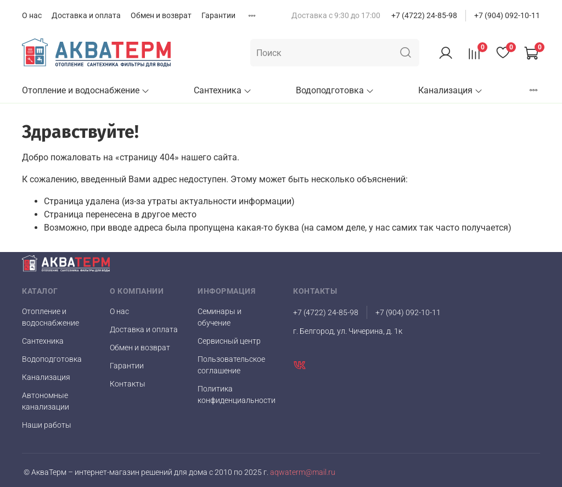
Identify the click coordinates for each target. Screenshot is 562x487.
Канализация (450, 90)
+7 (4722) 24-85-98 (424, 15)
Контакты (127, 383)
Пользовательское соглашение (231, 365)
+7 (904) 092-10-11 (507, 15)
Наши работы (46, 425)
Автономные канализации (45, 401)
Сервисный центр (229, 341)
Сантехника (223, 90)
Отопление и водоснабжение (86, 90)
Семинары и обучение (219, 317)
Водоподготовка (335, 90)
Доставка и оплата (86, 15)
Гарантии (218, 15)
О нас (32, 15)
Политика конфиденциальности (237, 394)
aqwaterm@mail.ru (301, 472)
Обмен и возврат (161, 15)
